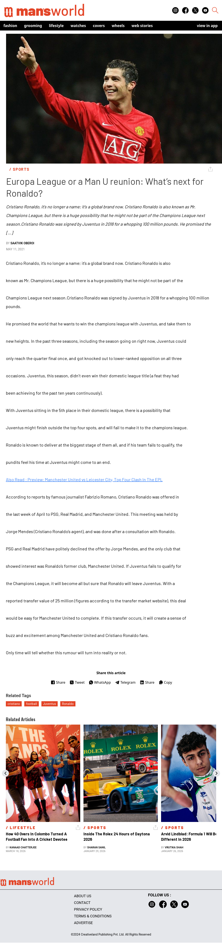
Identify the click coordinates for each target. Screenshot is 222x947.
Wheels (118, 25)
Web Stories (142, 25)
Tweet (77, 682)
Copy (165, 682)
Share (58, 682)
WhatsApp (100, 682)
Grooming (33, 25)
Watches (78, 25)
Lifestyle (56, 25)
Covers (99, 25)
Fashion (10, 25)
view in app (207, 25)
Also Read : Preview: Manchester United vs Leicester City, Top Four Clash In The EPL (84, 479)
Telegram (125, 682)
